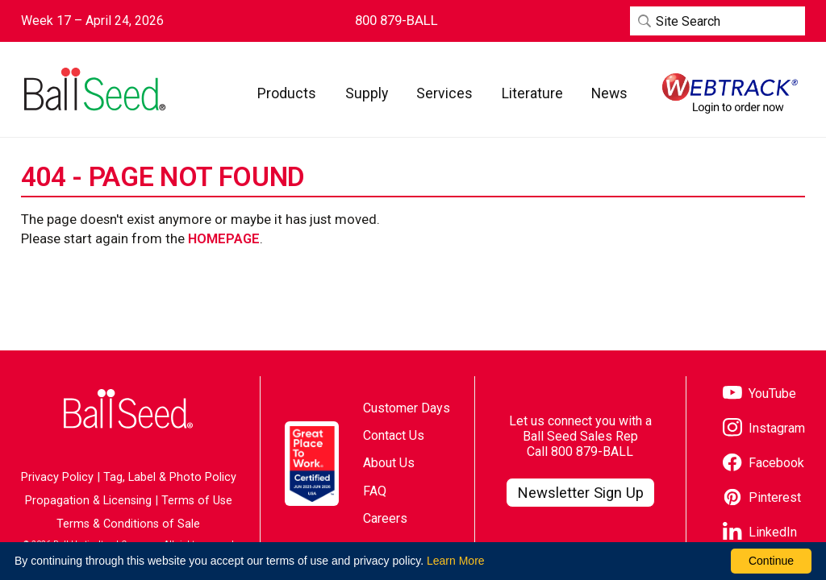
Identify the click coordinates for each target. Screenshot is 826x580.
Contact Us (393, 435)
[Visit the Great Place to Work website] (312, 463)
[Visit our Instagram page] (764, 429)
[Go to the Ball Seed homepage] (93, 89)
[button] (286, 93)
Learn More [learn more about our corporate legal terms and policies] (456, 560)
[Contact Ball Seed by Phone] (396, 20)
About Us (389, 462)
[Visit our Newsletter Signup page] (580, 493)
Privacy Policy (57, 477)
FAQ (374, 491)
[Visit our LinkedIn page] (760, 533)
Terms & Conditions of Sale (128, 524)
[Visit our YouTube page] (759, 394)
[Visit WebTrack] (730, 93)
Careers (385, 518)
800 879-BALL (592, 451)
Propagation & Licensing (88, 501)
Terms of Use (196, 501)
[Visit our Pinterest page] (762, 498)
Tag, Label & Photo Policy (169, 477)
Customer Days (406, 408)
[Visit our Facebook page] (763, 464)
